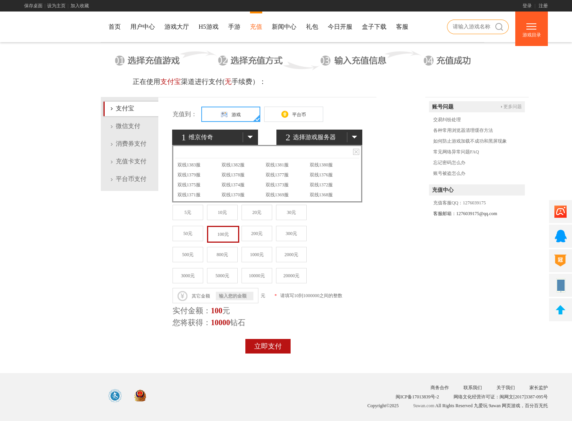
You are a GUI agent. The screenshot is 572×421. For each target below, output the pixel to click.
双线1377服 (277, 175)
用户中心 (142, 26)
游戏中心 (58, 28)
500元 (188, 254)
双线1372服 (321, 184)
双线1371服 (189, 194)
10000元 (257, 275)
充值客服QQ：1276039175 (459, 203)
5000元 (222, 275)
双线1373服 (277, 184)
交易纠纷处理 (447, 119)
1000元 (257, 254)
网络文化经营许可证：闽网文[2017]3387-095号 (501, 397)
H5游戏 (209, 26)
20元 (256, 212)
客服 (402, 26)
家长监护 (538, 387)
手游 (234, 26)
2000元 (291, 254)
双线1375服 (189, 184)
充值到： (185, 114)
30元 (291, 212)
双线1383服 (189, 165)
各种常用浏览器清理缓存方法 (463, 130)
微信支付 (128, 126)
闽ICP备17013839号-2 (417, 397)
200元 (257, 233)
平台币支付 (131, 179)
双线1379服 (189, 175)
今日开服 (340, 26)
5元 (187, 212)
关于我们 (505, 387)
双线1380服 (321, 165)
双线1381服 (277, 165)
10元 (222, 212)
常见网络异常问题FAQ (456, 152)
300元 (291, 233)
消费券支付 (131, 143)
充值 (256, 26)
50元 (187, 233)
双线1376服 (321, 175)
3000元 (188, 275)
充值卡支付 (131, 161)
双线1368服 (321, 194)
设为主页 (56, 5)
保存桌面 (33, 5)
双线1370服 (233, 194)
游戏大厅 (176, 26)
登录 (527, 5)
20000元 (291, 275)
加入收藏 (80, 5)
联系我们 (473, 387)
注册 (543, 5)
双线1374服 (233, 184)
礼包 (312, 26)
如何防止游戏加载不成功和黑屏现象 (470, 141)
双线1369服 (277, 194)
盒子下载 (374, 26)
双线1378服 (233, 175)
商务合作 (440, 387)
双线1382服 (233, 165)
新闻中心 (284, 26)
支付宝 (125, 108)
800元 (222, 254)
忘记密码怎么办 (449, 162)
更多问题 (512, 106)
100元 (223, 234)
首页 (114, 26)
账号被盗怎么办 (449, 173)
